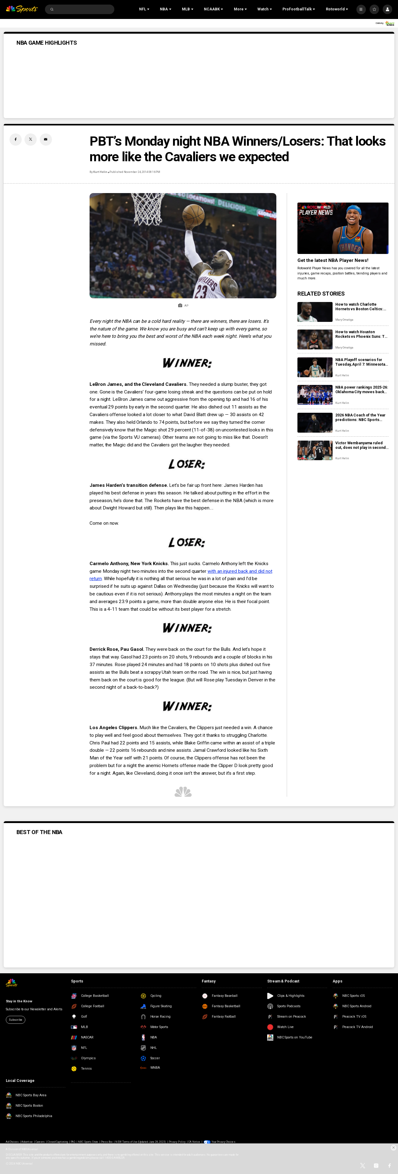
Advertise (27, 1141)
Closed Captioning (57, 1141)
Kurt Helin (100, 171)
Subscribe (15, 1019)
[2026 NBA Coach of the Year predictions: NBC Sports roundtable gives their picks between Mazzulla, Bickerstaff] (315, 423)
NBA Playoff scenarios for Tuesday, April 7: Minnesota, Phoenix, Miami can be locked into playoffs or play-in (360, 362)
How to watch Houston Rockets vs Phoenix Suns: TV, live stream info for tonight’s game (361, 334)
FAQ (73, 1141)
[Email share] (46, 139)
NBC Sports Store (88, 1141)
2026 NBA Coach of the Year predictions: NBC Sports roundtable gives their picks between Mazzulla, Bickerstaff (360, 417)
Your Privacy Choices (223, 1141)
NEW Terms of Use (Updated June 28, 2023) (140, 1141)
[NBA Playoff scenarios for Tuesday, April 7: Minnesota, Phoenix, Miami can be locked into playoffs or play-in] (315, 367)
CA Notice (194, 1141)
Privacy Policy (177, 1141)
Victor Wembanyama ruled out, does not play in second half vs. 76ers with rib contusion (360, 445)
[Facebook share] (15, 139)
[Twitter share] (30, 139)
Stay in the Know (19, 1001)
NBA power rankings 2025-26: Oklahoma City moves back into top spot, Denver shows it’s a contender (361, 389)
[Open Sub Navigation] (149, 9)
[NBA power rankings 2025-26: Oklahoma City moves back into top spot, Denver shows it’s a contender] (315, 395)
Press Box (106, 1141)
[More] (361, 9)
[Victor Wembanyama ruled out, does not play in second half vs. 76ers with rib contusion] (315, 450)
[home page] (22, 9)
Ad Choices (12, 1141)
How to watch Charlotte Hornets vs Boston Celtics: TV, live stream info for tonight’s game (359, 306)
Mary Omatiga (344, 319)
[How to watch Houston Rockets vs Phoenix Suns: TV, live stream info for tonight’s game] (315, 339)
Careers (39, 1141)
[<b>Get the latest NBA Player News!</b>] (343, 228)
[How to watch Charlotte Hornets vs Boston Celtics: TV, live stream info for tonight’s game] (315, 312)
